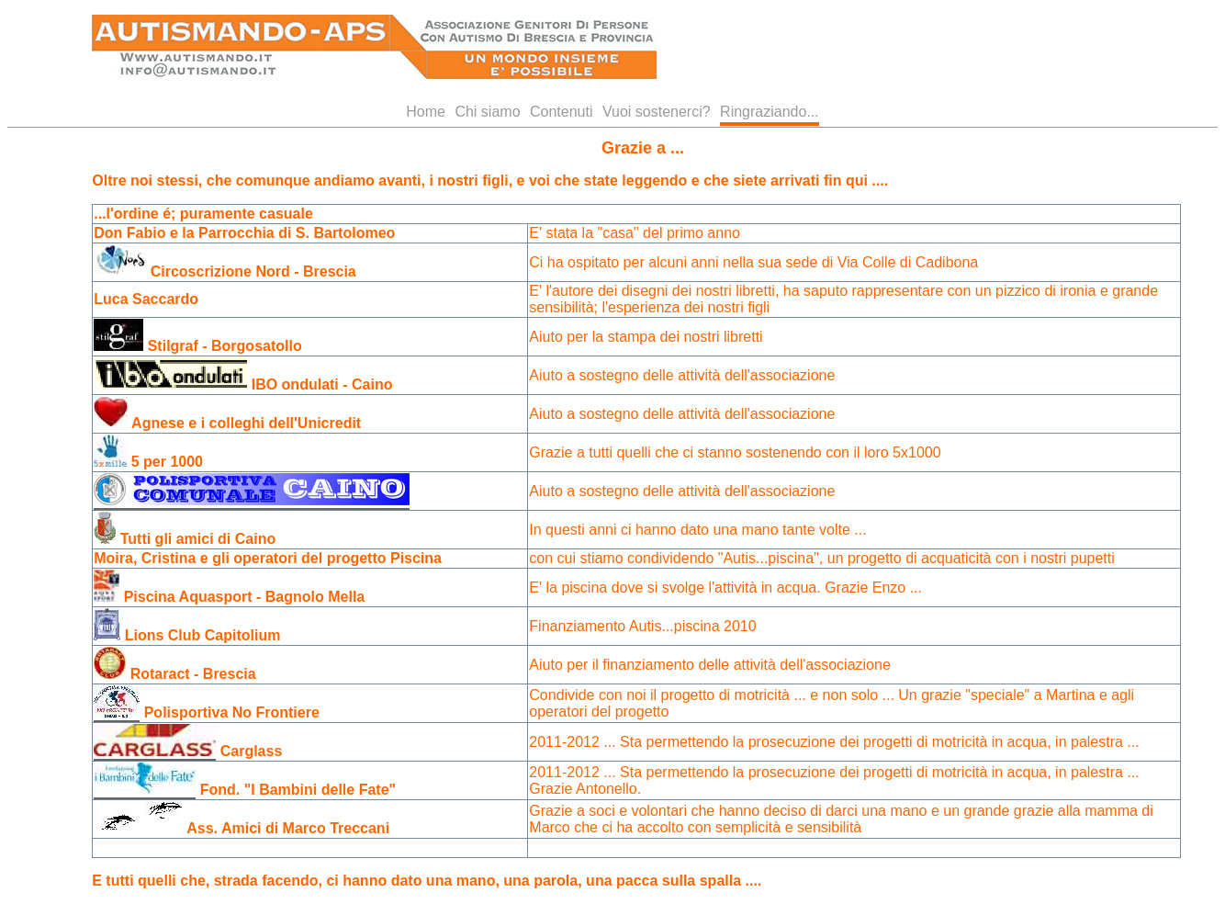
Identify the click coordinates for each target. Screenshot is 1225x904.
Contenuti (561, 111)
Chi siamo (487, 111)
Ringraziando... (769, 111)
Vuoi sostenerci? (656, 111)
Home (425, 111)
